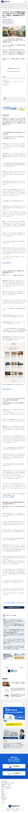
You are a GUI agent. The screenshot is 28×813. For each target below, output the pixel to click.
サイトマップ (21, 810)
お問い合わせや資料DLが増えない (8, 22)
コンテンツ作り (20, 746)
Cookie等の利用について (8, 810)
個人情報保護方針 (15, 810)
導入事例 (2, 789)
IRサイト (21, 747)
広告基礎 (8, 746)
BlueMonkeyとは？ (4, 781)
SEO (15, 743)
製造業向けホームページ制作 (5, 786)
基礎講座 (4, 746)
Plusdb (19, 51)
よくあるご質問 (3, 799)
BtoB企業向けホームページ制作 (6, 784)
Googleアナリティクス (14, 746)
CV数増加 (20, 744)
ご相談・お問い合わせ (4, 798)
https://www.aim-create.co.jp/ (13, 71)
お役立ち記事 (3, 794)
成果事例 (9, 19)
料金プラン (2, 791)
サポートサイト (3, 803)
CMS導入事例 (5, 19)
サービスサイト (12, 21)
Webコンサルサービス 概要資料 (8, 496)
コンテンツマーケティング (14, 744)
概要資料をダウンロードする (14, 607)
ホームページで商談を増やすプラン (6, 787)
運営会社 (8, 808)
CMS (24, 744)
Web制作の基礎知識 (6, 744)
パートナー (2, 801)
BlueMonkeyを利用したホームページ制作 (7, 782)
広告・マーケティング (6, 21)
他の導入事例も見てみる (6, 262)
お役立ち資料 (3, 796)
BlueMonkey (7, 81)
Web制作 (4, 743)
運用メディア (13, 808)
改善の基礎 (5, 747)
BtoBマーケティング (10, 743)
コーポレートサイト (11, 747)
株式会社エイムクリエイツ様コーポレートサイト (15, 384)
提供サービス (18, 808)
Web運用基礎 (18, 743)
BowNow (6, 51)
